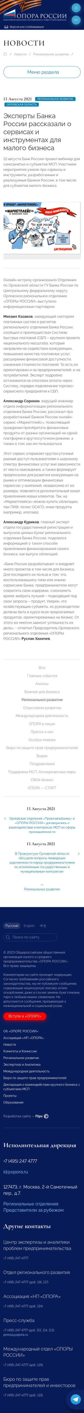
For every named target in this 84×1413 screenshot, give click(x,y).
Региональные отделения (30, 1204)
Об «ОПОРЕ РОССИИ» (20, 1031)
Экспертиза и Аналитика (22, 1064)
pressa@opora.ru (15, 1334)
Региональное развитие (51, 54)
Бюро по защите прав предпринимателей (42, 748)
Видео (42, 756)
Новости (20, 54)
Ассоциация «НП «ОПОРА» (23, 1038)
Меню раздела (43, 72)
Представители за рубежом (33, 1210)
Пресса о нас (42, 732)
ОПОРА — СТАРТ (42, 788)
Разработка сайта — (25, 1116)
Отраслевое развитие (42, 708)
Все (42, 668)
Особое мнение (42, 740)
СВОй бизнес (42, 780)
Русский (12, 926)
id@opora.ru (15, 1171)
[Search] (30, 937)
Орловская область (22, 104)
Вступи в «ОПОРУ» (25, 1016)
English (29, 926)
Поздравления (42, 764)
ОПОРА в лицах (42, 724)
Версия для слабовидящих (24, 26)
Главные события (42, 676)
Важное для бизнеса (42, 692)
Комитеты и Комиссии (20, 1051)
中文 (43, 926)
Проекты (9, 1096)
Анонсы (42, 684)
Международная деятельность (42, 716)
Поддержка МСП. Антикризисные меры (42, 772)
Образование (13, 1102)
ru (76, 20)
